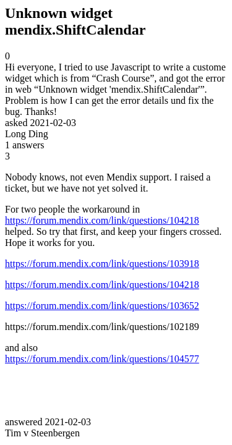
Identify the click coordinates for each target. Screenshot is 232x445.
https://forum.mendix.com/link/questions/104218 (102, 220)
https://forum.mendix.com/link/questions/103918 (102, 263)
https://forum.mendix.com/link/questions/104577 (102, 359)
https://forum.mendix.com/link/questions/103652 (102, 305)
